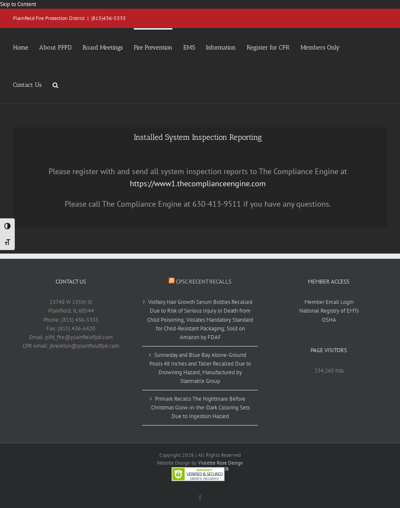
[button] (55, 84)
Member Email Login (329, 302)
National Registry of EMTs (329, 310)
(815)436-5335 (108, 18)
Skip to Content (18, 4)
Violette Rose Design (220, 462)
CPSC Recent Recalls (203, 281)
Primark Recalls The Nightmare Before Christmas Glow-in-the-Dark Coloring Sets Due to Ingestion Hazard (200, 407)
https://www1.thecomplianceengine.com (198, 183)
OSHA (329, 319)
